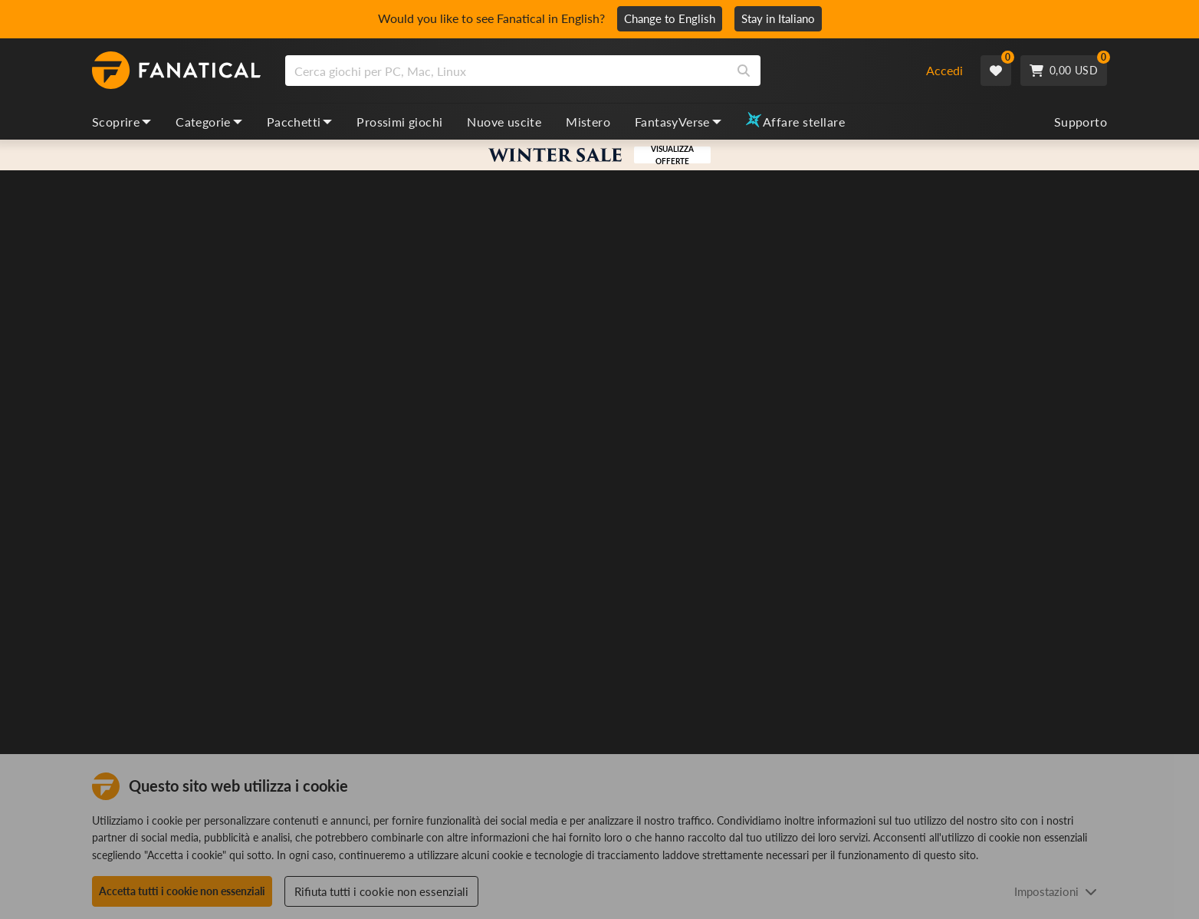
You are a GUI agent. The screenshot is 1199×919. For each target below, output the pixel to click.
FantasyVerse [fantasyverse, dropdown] (678, 121)
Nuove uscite (504, 121)
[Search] (743, 70)
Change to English (669, 18)
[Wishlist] (996, 70)
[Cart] (1063, 70)
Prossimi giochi (399, 121)
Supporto (1080, 121)
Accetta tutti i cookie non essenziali (182, 891)
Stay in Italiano (778, 18)
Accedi (944, 70)
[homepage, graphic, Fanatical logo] (176, 70)
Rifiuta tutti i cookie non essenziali (381, 891)
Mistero (588, 121)
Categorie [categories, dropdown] (209, 121)
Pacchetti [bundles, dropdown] (300, 121)
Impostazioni (1055, 891)
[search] (506, 70)
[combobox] (595, 70)
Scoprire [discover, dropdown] (121, 121)
